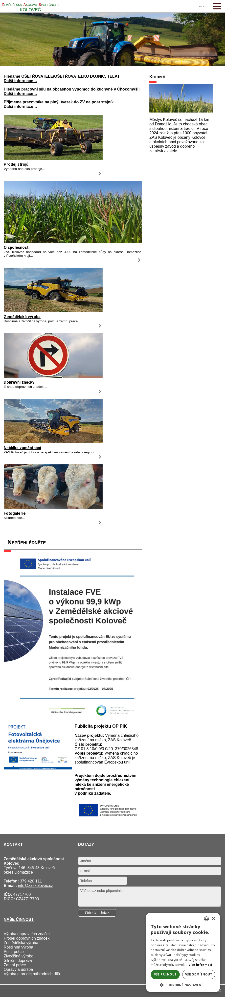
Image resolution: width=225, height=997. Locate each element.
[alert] (183, 952)
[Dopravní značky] (53, 376)
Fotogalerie (15, 513)
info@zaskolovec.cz (35, 885)
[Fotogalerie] (53, 507)
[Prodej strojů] (53, 158)
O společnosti (16, 247)
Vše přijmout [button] (165, 974)
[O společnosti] (73, 241)
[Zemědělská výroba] (53, 311)
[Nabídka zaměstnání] (53, 442)
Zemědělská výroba (22, 316)
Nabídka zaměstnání (22, 447)
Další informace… (20, 81)
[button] (183, 984)
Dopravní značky (19, 382)
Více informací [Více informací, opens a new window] (200, 965)
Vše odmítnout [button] (198, 974)
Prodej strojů (16, 164)
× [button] (213, 919)
